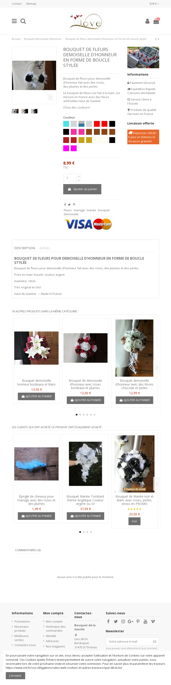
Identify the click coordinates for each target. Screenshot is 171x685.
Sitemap (31, 4)
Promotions (22, 621)
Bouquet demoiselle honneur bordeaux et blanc (36, 382)
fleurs (68, 210)
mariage (79, 210)
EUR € (154, 4)
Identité (51, 636)
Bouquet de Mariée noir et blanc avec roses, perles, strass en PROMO (135, 500)
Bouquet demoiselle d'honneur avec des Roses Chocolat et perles (134, 384)
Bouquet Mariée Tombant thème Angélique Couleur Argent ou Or (85, 500)
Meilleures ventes (21, 638)
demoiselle (71, 214)
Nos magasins (55, 646)
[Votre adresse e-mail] (128, 641)
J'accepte (15, 675)
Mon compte (54, 621)
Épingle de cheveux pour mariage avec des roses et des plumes (36, 500)
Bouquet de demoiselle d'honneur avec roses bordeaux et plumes (85, 384)
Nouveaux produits (21, 629)
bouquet (104, 210)
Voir (134, 521)
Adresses (52, 641)
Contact (17, 4)
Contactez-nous (25, 645)
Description (24, 248)
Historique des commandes (56, 629)
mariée (91, 210)
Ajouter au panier (82, 189)
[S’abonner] (154, 641)
